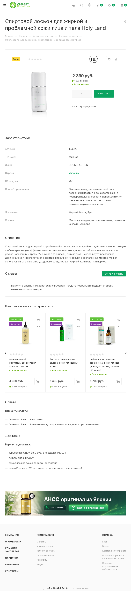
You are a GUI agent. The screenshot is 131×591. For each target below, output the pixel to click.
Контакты (11, 571)
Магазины (42, 541)
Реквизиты (12, 564)
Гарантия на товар (46, 555)
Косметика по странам (114, 550)
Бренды (106, 546)
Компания (12, 535)
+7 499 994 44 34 (57, 588)
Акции (40, 564)
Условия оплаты (45, 546)
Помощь (107, 535)
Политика (11, 558)
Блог (104, 541)
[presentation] (5, 352)
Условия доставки (46, 550)
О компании (13, 541)
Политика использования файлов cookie (110, 566)
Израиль (74, 173)
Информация (45, 535)
